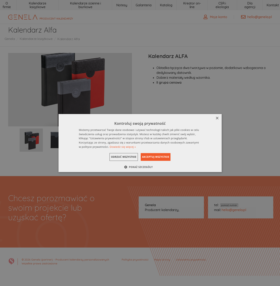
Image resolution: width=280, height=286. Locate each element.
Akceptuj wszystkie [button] (160, 157)
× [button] (217, 118)
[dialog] (140, 143)
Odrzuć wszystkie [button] (119, 157)
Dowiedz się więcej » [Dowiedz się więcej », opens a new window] (123, 147)
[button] (140, 167)
